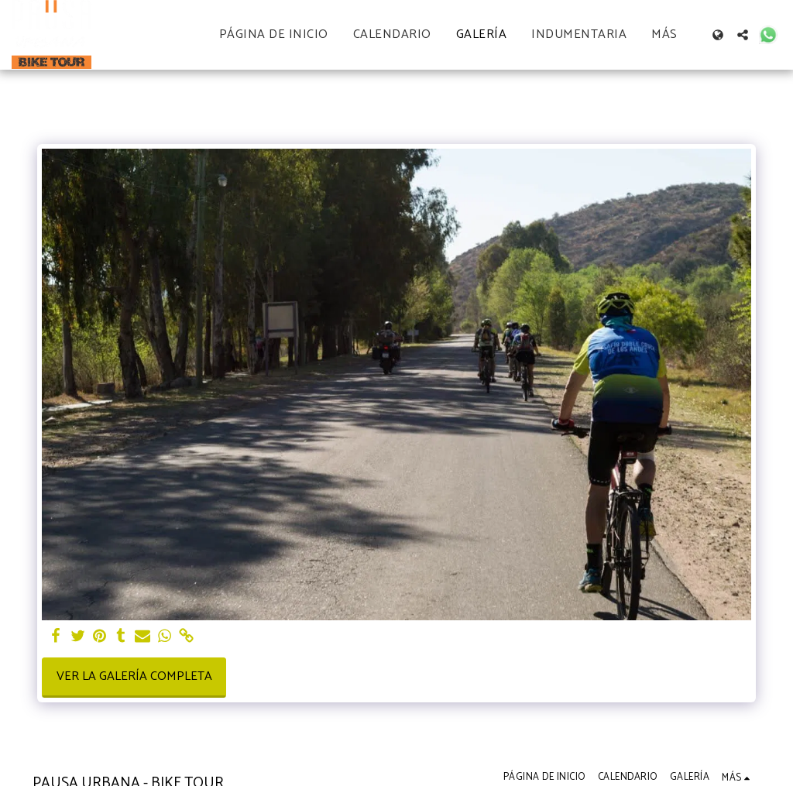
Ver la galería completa (134, 676)
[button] (742, 35)
